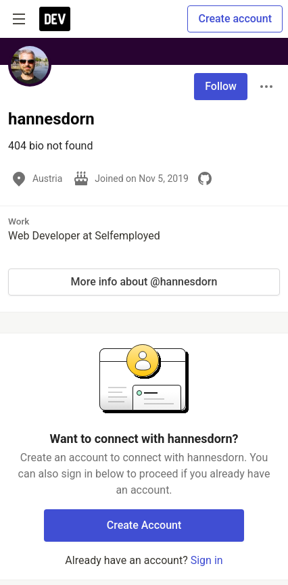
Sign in (207, 560)
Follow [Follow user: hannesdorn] (221, 86)
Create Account (144, 525)
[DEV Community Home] (55, 18)
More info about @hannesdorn (144, 281)
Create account (235, 18)
